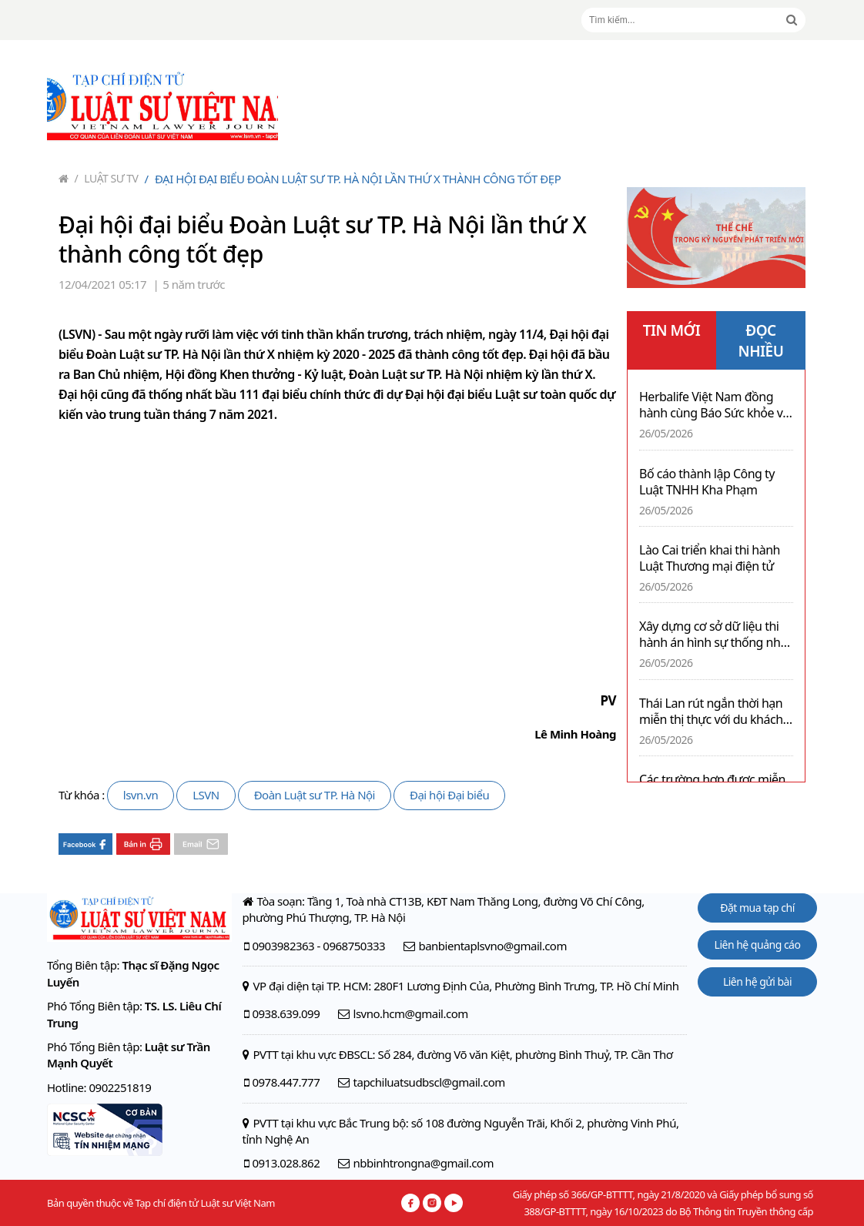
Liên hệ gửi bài (757, 981)
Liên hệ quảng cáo (758, 944)
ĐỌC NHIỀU (761, 340)
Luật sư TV (107, 178)
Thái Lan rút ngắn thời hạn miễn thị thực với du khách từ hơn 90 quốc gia (711, 711)
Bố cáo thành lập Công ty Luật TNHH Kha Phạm (707, 482)
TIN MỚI (672, 330)
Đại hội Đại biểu (449, 794)
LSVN (206, 794)
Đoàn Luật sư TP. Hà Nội (314, 794)
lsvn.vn (140, 794)
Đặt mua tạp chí (757, 907)
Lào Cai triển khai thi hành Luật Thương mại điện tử (709, 558)
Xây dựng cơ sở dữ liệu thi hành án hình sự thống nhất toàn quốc (715, 634)
